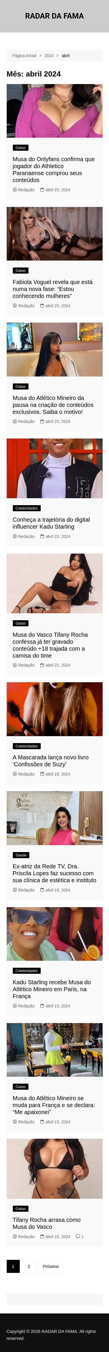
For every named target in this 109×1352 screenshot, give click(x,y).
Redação (24, 190)
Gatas (21, 147)
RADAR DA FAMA (54, 16)
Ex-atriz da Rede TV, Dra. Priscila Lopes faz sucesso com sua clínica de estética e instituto (55, 873)
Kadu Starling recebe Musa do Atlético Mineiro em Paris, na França (52, 989)
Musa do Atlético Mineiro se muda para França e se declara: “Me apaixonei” (54, 1105)
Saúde (21, 855)
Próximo (51, 1266)
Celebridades (27, 508)
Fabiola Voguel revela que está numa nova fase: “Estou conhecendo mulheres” (53, 289)
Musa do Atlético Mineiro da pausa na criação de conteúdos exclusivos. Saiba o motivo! (53, 405)
